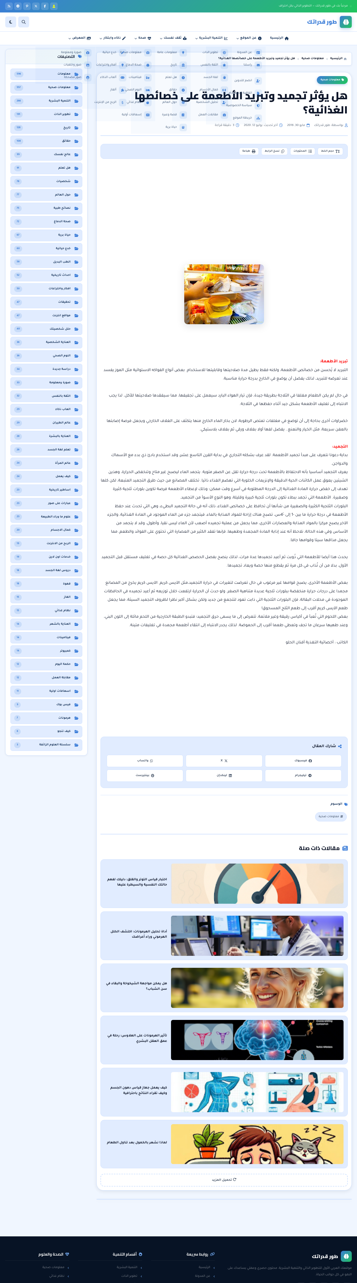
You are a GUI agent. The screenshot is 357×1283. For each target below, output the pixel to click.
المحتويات (296, 152)
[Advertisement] (225, 206)
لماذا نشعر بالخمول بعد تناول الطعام (280, 1089)
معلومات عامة (56, 1243)
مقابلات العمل (129, 1234)
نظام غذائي (59, 1217)
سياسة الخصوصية (199, 1234)
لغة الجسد (132, 1243)
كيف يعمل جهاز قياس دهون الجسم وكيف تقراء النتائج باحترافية (259, 1047)
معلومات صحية (332, 80)
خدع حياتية (132, 1251)
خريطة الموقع (203, 1251)
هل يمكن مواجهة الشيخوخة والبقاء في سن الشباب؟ (268, 963)
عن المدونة (205, 1217)
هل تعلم (61, 1226)
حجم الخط (328, 152)
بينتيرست (145, 777)
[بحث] (23, 21)
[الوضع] (10, 21)
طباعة (234, 152)
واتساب (145, 762)
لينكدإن (224, 777)
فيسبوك (303, 762)
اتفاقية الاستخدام (200, 1243)
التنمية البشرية (129, 1209)
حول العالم (59, 1251)
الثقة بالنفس (130, 1226)
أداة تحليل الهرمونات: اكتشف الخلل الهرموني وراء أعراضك (263, 921)
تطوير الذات (131, 1217)
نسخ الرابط (263, 152)
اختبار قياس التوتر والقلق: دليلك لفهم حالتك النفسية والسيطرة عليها (254, 880)
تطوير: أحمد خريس (116, 1275)
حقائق (62, 1234)
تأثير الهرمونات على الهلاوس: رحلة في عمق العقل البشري (264, 1005)
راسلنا (208, 1226)
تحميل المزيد (224, 1121)
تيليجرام (303, 777)
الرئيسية (207, 1209)
